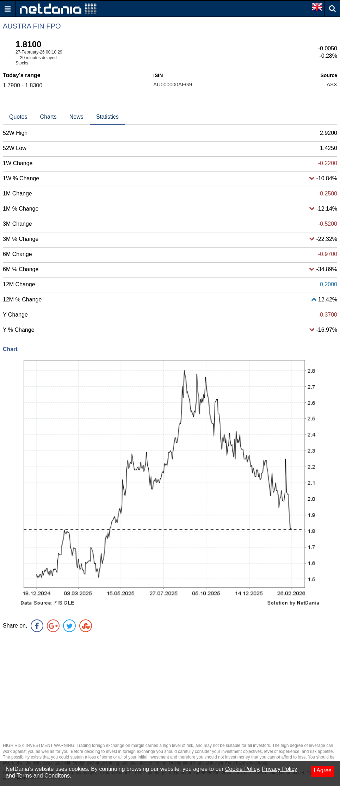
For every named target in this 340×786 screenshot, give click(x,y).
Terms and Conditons (43, 776)
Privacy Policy (279, 769)
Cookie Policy (242, 769)
